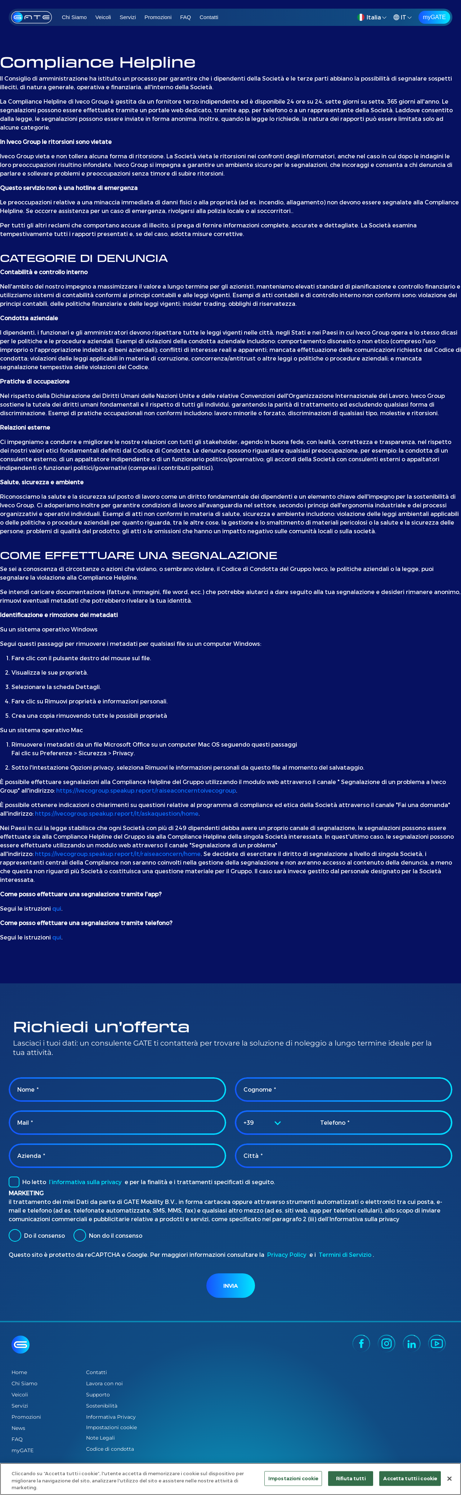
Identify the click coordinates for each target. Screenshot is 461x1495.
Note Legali (100, 1438)
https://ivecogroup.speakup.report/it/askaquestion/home (116, 813)
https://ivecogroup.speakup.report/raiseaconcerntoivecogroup (146, 790)
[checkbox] (14, 1182)
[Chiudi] (449, 1478)
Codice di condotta (110, 1449)
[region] (230, 1479)
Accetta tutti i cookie (410, 1478)
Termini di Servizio (345, 1254)
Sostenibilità (101, 1406)
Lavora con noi (104, 1383)
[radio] (14, 1235)
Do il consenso (37, 1235)
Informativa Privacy (111, 1417)
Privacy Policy (286, 1254)
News (18, 1428)
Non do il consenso (107, 1235)
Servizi (128, 17)
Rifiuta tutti (351, 1478)
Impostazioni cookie (111, 1427)
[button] (373, 17)
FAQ (185, 17)
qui (56, 908)
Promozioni (157, 17)
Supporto (98, 1394)
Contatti (209, 17)
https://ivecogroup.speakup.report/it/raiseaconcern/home (118, 853)
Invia (230, 1285)
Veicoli (103, 17)
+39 (248, 1122)
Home (19, 1372)
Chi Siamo (74, 17)
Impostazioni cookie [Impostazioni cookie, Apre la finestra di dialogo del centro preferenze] (293, 1478)
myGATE (434, 17)
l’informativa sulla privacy (85, 1181)
